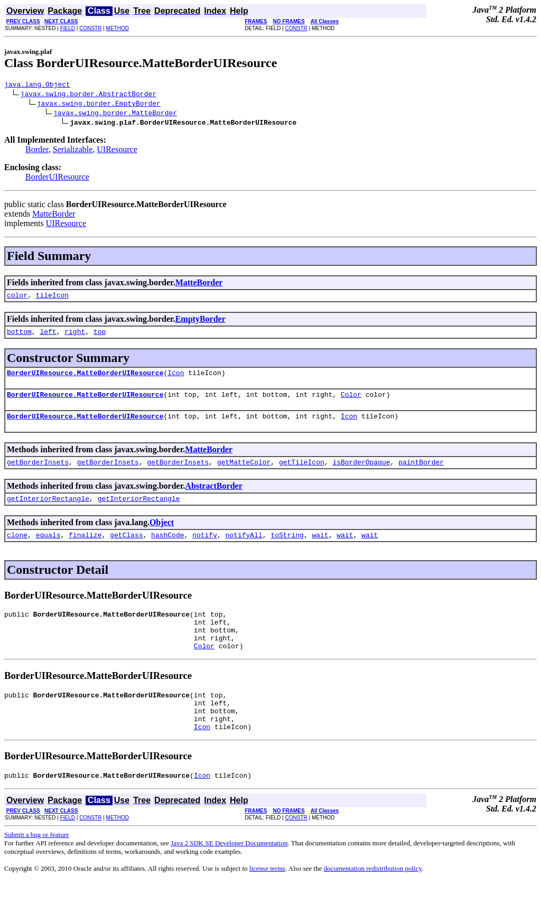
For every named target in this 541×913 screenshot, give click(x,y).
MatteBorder (54, 215)
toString (286, 549)
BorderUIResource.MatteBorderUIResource (85, 379)
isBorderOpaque (361, 473)
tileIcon (52, 298)
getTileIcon (301, 473)
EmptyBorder (200, 322)
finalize (85, 549)
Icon (175, 379)
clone (17, 549)
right (74, 336)
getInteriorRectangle (48, 511)
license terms (267, 900)
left (48, 336)
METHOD (117, 28)
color (17, 298)
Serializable (73, 150)
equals (48, 549)
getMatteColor (243, 473)
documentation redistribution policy (373, 900)
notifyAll (244, 549)
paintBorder (421, 473)
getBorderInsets (38, 473)
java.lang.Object (37, 85)
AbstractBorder (213, 496)
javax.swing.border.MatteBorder (115, 114)
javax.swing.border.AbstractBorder (88, 95)
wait (320, 549)
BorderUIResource (57, 178)
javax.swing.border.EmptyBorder (99, 104)
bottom (19, 336)
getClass (126, 549)
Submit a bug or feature (36, 866)
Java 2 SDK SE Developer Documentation (229, 875)
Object (162, 534)
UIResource (117, 150)
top (100, 336)
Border (37, 150)
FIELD (67, 28)
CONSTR (90, 28)
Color (351, 402)
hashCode (167, 549)
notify (204, 549)
